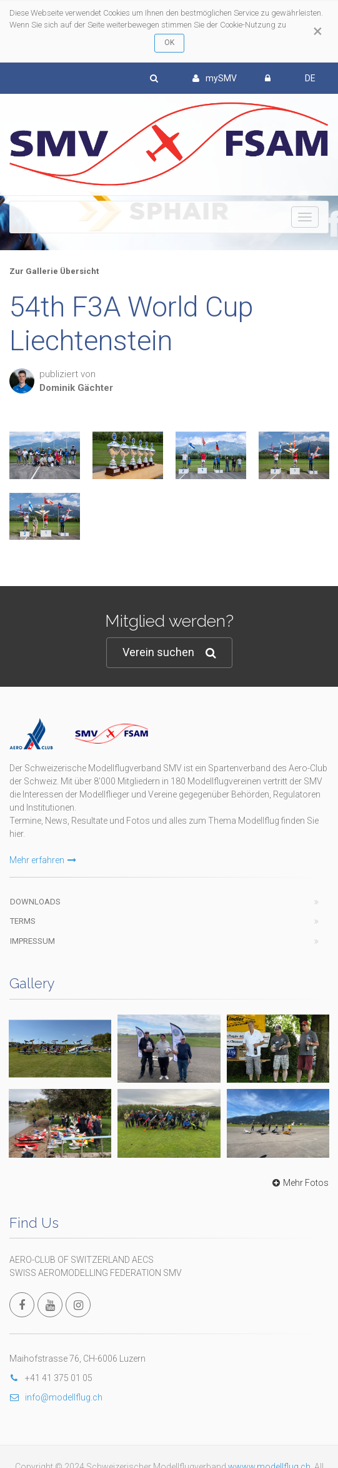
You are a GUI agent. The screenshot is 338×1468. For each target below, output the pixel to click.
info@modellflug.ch (55, 1397)
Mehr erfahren (42, 860)
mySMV (214, 78)
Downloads (35, 901)
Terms (23, 921)
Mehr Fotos (299, 1183)
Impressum (32, 941)
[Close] (317, 31)
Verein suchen (169, 652)
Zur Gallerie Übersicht (54, 271)
